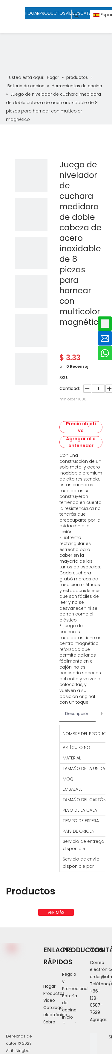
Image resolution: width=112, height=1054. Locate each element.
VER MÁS (56, 912)
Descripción (77, 714)
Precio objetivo (81, 427)
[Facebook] (93, 1036)
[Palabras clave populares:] (77, 15)
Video (49, 1000)
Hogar (49, 986)
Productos (54, 993)
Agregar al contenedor (81, 442)
